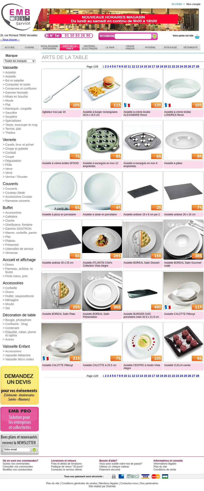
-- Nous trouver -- (9, 39)
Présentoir (12, 244)
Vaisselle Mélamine (18, 355)
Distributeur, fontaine (18, 224)
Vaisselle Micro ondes (19, 359)
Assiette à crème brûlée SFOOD (60, 163)
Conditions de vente (165, 469)
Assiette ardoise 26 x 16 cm (179, 214)
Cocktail (10, 152)
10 (125, 66)
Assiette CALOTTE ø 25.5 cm (99, 365)
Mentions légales (108, 483)
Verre (8, 168)
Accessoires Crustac (18, 196)
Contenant (12, 328)
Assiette (10, 72)
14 (141, 66)
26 (189, 66)
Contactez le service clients (66, 469)
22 (173, 66)
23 (177, 66)
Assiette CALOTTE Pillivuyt (179, 314)
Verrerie (9, 140)
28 (197, 66)
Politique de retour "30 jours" (67, 466)
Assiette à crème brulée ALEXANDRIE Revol (137, 113)
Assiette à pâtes (173, 163)
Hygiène (150, 47)
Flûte (8, 164)
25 (185, 66)
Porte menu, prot (16, 276)
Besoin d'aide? (108, 460)
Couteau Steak (15, 192)
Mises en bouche (16, 96)
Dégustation (13, 160)
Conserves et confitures (20, 88)
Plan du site (160, 466)
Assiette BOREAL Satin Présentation (96, 315)
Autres (9, 339)
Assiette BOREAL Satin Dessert (142, 262)
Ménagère (12, 300)
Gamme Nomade (16, 92)
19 (161, 66)
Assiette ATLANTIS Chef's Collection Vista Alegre (97, 264)
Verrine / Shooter (16, 176)
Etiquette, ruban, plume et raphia (20, 333)
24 (181, 66)
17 (153, 66)
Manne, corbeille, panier (21, 232)
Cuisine (29, 47)
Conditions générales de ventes (79, 483)
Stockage (170, 47)
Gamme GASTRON (18, 228)
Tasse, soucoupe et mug (21, 124)
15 (145, 66)
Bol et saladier (14, 80)
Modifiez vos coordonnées (17, 469)
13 (137, 66)
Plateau (10, 240)
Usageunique (130, 47)
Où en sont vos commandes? (20, 460)
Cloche (10, 220)
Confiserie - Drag (16, 324)
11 (129, 66)
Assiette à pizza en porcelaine (59, 214)
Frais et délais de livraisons (66, 463)
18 (157, 66)
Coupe (9, 156)
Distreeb (111, 486)
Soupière (11, 116)
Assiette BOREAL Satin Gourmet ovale (182, 264)
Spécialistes (13, 120)
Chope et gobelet (16, 148)
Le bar (110, 47)
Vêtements (190, 47)
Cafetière (11, 216)
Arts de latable (70, 47)
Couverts (10, 184)
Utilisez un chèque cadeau (114, 466)
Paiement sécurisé (109, 469)
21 (169, 66)
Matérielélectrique (89, 47)
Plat (7, 104)
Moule (9, 100)
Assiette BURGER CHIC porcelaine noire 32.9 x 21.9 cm (141, 315)
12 (133, 66)
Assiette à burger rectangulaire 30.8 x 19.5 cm (100, 113)
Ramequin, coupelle (18, 108)
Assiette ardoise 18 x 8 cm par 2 (142, 214)
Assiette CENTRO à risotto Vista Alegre (142, 367)
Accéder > (186, 4)
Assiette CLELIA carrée (177, 365)
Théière (10, 132)
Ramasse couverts (17, 200)
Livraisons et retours (63, 460)
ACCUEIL (10, 47)
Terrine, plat (13, 128)
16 (149, 66)
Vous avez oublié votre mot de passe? (120, 463)
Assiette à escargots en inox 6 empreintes (140, 165)
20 (165, 66)
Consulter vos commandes (18, 466)
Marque (12, 55)
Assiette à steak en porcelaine (100, 214)
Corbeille (11, 288)
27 (193, 66)
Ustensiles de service (19, 248)
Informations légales (165, 463)
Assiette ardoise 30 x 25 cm (57, 262)
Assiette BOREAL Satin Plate (58, 314)
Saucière (11, 112)
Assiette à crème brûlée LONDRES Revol (177, 113)
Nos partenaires (149, 483)
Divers (9, 264)
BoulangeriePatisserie (49, 47)
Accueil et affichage (19, 260)
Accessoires (13, 212)
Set (7, 308)
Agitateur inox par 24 (54, 112)
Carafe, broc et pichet (19, 144)
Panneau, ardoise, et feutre (19, 270)
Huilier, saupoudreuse (19, 296)
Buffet (8, 208)
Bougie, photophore (18, 320)
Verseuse (11, 252)
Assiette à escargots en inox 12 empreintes (100, 165)
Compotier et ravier (18, 84)
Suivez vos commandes (16, 463)
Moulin (9, 304)
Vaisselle (10, 67)
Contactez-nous (129, 483)
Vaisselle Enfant (16, 346)
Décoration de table (19, 315)
